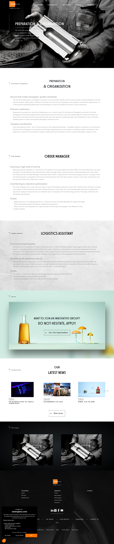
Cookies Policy (65, 529)
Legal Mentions (40, 529)
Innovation (57, 502)
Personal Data (50, 529)
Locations (89, 490)
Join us (78, 8)
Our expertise (38, 8)
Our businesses (9, 35)
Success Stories (58, 500)
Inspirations (66, 8)
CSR (81, 1)
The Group (71, 1)
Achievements (57, 497)
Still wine (24, 495)
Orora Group (75, 529)
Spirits (23, 493)
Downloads (87, 1)
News (77, 1)
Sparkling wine (25, 497)
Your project (65, 519)
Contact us (90, 8)
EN (95, 1)
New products (57, 495)
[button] (106, 391)
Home (9, 42)
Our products (52, 8)
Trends (56, 493)
